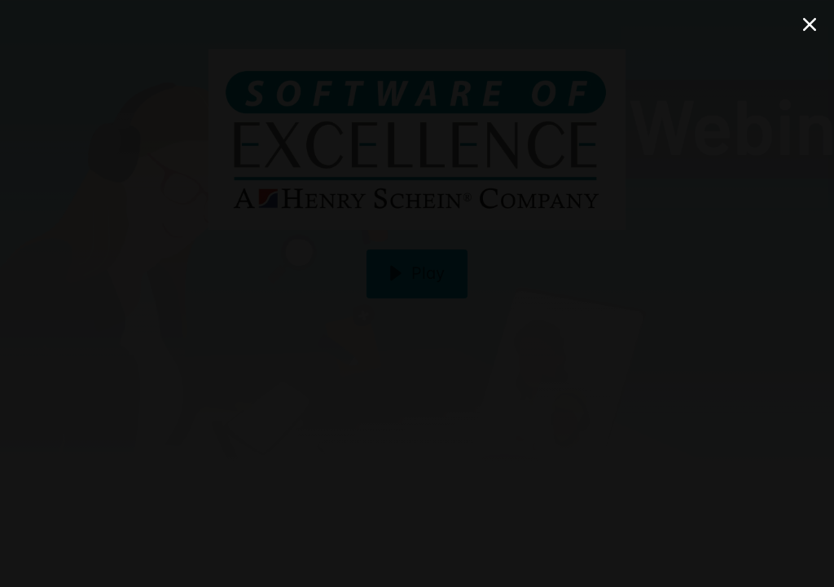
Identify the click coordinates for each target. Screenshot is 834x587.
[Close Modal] (809, 24)
